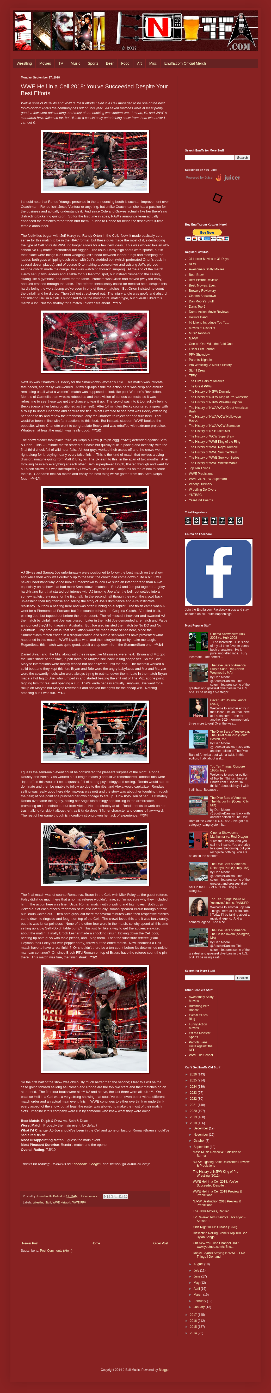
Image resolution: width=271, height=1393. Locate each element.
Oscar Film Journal (202, 349)
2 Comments (89, 1196)
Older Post (160, 1243)
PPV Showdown (200, 354)
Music (75, 63)
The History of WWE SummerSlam (213, 452)
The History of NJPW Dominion (210, 391)
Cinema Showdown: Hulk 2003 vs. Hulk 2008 (227, 636)
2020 (194, 1111)
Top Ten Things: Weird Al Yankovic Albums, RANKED (229, 901)
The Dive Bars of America (206, 381)
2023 (194, 1092)
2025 (194, 1080)
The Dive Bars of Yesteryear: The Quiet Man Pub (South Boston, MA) (230, 735)
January (200, 1307)
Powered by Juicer (200, 177)
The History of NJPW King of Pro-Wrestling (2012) (216, 1173)
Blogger (164, 1370)
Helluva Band (198, 317)
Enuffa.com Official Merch (185, 63)
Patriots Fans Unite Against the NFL (201, 1046)
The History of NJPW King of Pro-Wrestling (219, 397)
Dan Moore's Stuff (201, 301)
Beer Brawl (196, 275)
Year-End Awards (201, 500)
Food (125, 63)
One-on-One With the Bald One (210, 344)
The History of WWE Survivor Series (214, 457)
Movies (45, 63)
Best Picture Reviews (203, 280)
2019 (194, 1117)
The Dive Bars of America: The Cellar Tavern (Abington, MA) (230, 934)
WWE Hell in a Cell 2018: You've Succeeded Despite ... (215, 1183)
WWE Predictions (201, 474)
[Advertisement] (217, 108)
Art (139, 63)
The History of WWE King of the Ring (214, 441)
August (199, 1264)
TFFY (193, 376)
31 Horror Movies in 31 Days (209, 259)
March (198, 1295)
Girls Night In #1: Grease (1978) (215, 1227)
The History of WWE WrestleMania (213, 463)
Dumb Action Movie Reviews (209, 312)
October (200, 1140)
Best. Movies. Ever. (202, 285)
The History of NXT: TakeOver (209, 431)
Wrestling (24, 63)
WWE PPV (79, 1202)
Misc (153, 63)
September (202, 1147)
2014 (194, 1333)
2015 (194, 1327)
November (201, 1134)
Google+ (95, 1164)
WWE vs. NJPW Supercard (208, 479)
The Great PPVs (200, 386)
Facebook (79, 1164)
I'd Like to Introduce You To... (209, 322)
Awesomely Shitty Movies (206, 269)
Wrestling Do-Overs (202, 489)
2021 (194, 1105)
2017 (194, 1315)
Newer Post (30, 1243)
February (200, 1301)
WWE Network (62, 1202)
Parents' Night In (200, 360)
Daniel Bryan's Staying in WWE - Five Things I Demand (219, 1254)
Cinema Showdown (202, 296)
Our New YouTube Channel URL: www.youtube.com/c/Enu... (216, 1245)
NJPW (193, 338)
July (197, 1270)
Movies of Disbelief (202, 328)
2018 (194, 1123)
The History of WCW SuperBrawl (212, 436)
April (197, 1289)
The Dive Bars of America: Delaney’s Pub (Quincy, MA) (229, 865)
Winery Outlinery (200, 484)
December (201, 1128)
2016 (194, 1321)
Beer (110, 63)
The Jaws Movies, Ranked (211, 1211)
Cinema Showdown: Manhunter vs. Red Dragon (229, 834)
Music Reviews (199, 333)
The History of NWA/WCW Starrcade (214, 426)
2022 (194, 1098)
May (197, 1283)
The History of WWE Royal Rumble (213, 447)
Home (96, 1243)
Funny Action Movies (198, 1026)
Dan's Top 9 (197, 306)
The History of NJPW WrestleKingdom (215, 402)
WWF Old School (201, 1055)
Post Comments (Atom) (56, 1250)
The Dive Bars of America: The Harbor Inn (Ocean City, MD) (229, 801)
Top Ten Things (199, 468)
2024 (194, 1086)
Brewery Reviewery (202, 291)
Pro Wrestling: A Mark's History (210, 365)
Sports (93, 63)
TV (60, 63)
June (197, 1276)
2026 (194, 1074)
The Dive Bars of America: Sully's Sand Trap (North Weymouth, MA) (228, 669)
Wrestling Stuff (42, 1202)
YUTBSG (195, 495)
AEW (192, 264)
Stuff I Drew (197, 370)
